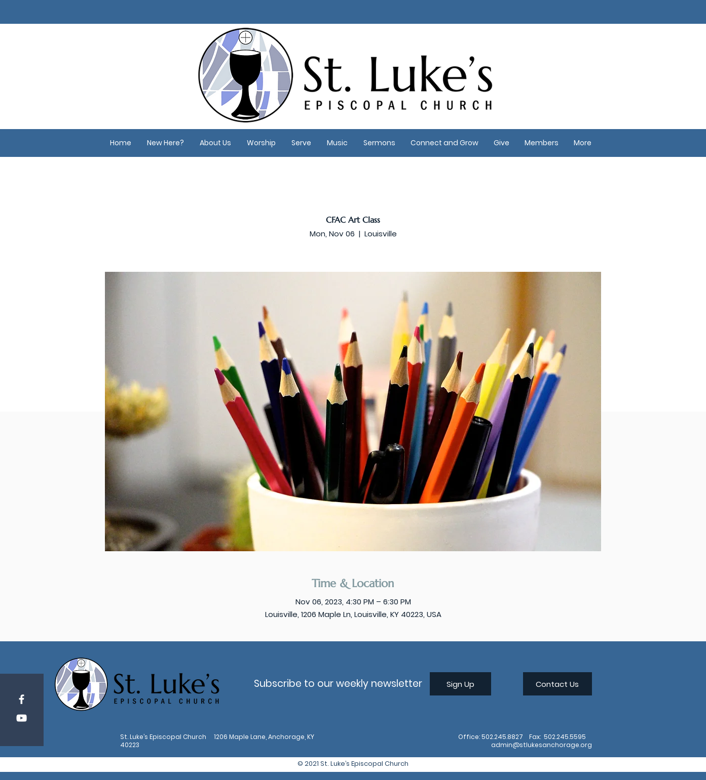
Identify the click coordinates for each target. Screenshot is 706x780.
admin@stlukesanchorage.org (541, 745)
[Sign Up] (460, 683)
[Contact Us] (557, 683)
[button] (165, 143)
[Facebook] (21, 699)
